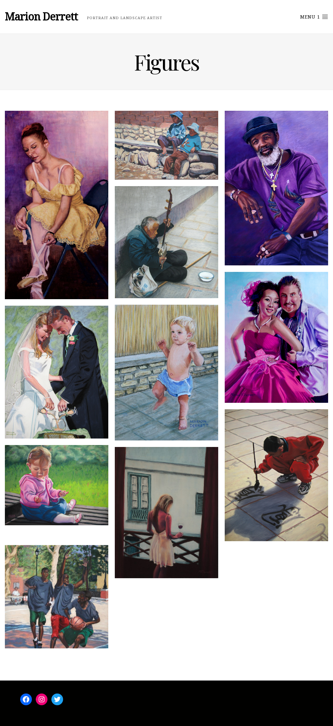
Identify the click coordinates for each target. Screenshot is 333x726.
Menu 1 (314, 16)
